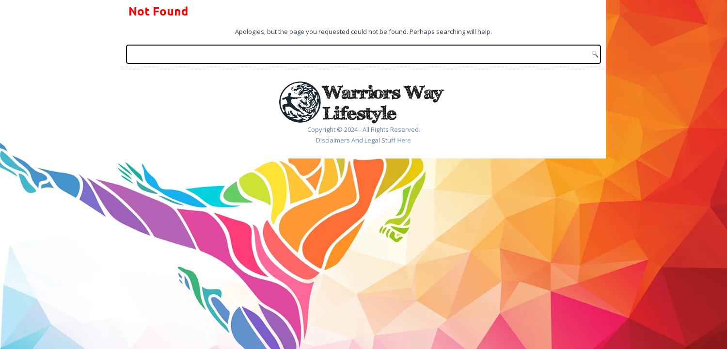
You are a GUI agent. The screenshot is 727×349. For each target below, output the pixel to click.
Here (404, 140)
